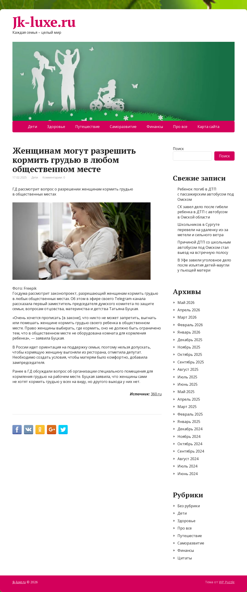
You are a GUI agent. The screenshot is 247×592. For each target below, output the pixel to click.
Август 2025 (187, 369)
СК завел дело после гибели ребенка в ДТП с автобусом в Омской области (202, 212)
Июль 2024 (187, 466)
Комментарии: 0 (54, 177)
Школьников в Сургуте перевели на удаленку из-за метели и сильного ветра (202, 229)
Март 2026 (187, 317)
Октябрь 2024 (189, 443)
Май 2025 (186, 391)
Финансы (155, 126)
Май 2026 (186, 302)
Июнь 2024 (187, 473)
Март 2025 (187, 406)
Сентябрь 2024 (190, 451)
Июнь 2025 (187, 384)
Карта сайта (208, 126)
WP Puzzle (227, 582)
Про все (180, 126)
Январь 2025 (188, 421)
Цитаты (184, 558)
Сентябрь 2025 (190, 362)
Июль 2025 (187, 377)
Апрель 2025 (188, 399)
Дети (32, 126)
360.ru (156, 394)
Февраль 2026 (190, 324)
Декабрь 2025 (189, 339)
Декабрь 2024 (189, 428)
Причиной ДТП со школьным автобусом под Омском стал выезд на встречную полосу (204, 247)
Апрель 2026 (188, 309)
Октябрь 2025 (189, 354)
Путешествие (87, 126)
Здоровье (56, 126)
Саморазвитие (123, 126)
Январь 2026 (188, 332)
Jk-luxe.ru (44, 22)
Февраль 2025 (190, 414)
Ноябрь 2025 (188, 347)
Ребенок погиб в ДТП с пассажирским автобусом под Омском (205, 194)
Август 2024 (187, 458)
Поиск (178, 148)
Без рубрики (188, 505)
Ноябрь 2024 (188, 436)
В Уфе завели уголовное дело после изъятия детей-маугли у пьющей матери (204, 265)
